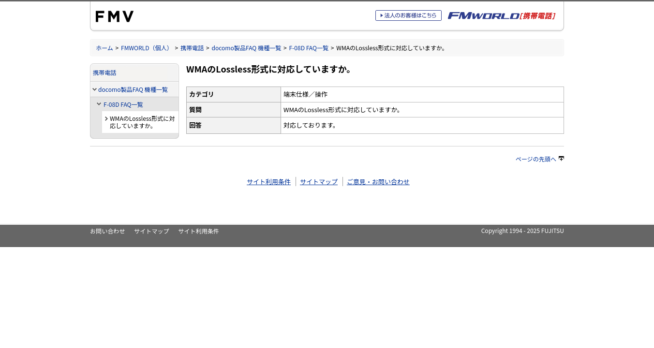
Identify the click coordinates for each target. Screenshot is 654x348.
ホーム (104, 48)
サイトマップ (319, 181)
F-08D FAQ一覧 (308, 48)
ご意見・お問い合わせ (378, 181)
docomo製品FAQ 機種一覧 (246, 48)
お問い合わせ (107, 231)
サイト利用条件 (269, 181)
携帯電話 (192, 48)
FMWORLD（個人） (147, 48)
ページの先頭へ (540, 159)
